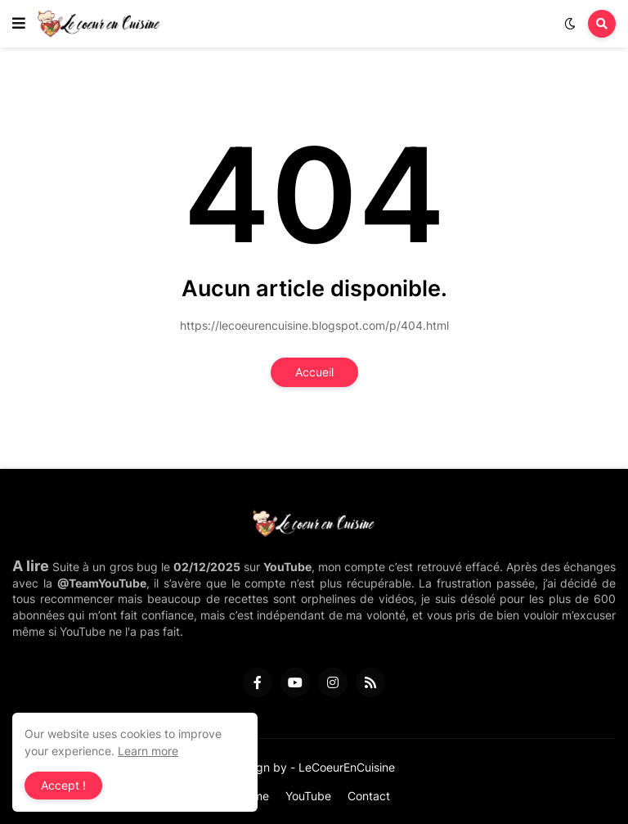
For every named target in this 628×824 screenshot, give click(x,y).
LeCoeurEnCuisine (346, 767)
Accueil (314, 372)
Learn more (148, 751)
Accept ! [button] (63, 785)
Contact (369, 796)
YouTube (308, 796)
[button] (19, 24)
